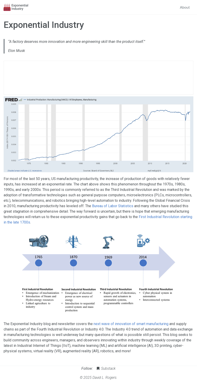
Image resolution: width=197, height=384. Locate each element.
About (185, 7)
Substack (106, 368)
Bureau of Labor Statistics (112, 206)
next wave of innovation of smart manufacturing (131, 324)
